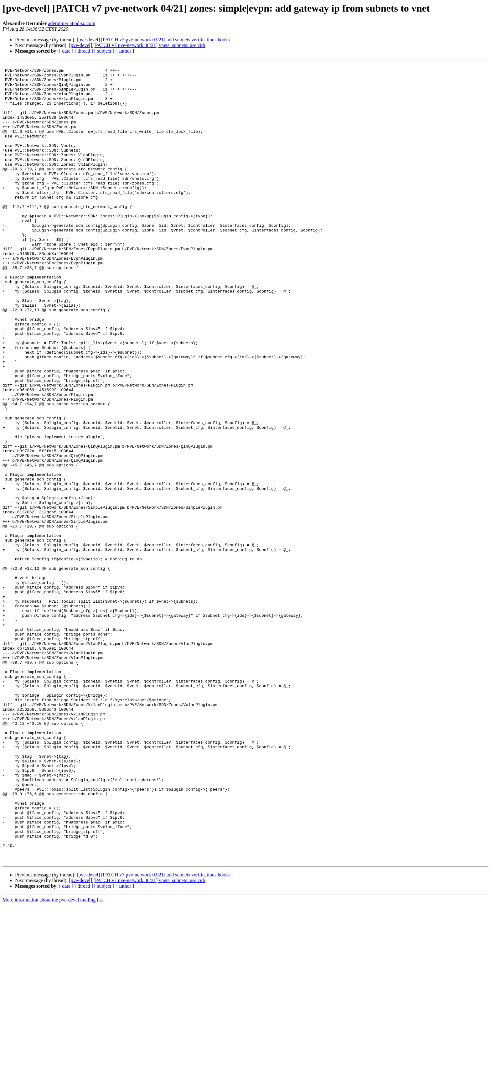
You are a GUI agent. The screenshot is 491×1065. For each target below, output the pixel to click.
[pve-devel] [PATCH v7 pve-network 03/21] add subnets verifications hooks (153, 39)
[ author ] (125, 51)
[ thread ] (84, 51)
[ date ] (66, 51)
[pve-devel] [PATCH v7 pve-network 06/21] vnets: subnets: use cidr (137, 45)
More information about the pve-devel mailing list (53, 1059)
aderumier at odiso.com (71, 23)
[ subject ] (104, 51)
